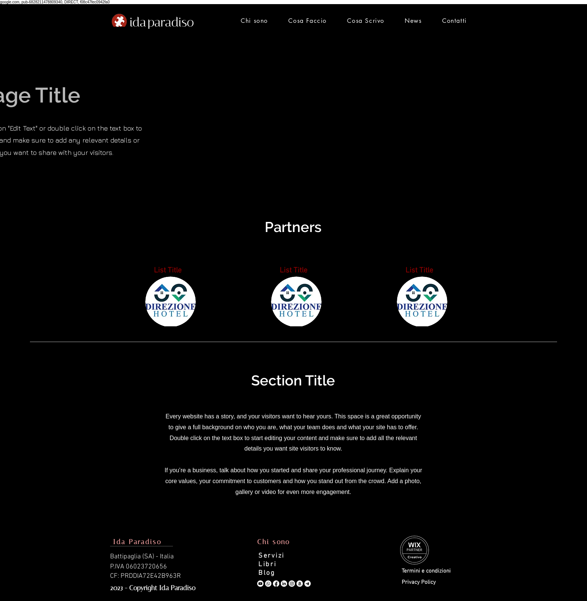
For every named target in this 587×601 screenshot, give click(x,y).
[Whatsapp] (268, 583)
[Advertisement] (293, 109)
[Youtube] (260, 583)
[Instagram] (292, 583)
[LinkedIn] (284, 583)
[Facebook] (276, 583)
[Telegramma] (307, 583)
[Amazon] (299, 583)
